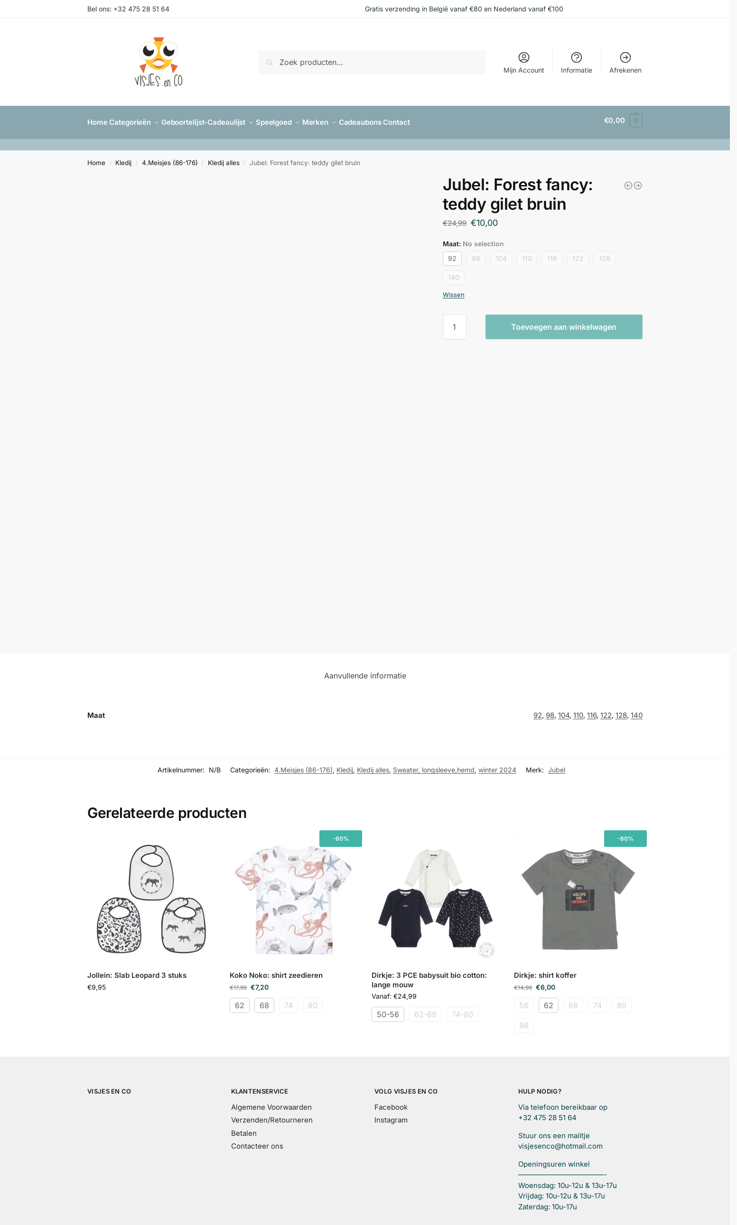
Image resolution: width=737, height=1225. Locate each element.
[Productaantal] (454, 322)
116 (552, 254)
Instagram (391, 1115)
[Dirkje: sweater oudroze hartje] (628, 181)
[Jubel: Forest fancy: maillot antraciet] (638, 181)
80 (312, 1001)
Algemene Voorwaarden (271, 1102)
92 (452, 254)
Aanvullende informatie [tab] (365, 671)
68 (264, 1001)
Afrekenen (625, 62)
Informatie (576, 62)
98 (476, 254)
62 (239, 1001)
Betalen (244, 1128)
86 (524, 1021)
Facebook (391, 1102)
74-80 (462, 1010)
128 (604, 254)
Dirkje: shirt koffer (545, 970)
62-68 (425, 1010)
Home (96, 158)
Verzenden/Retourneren (272, 1115)
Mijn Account (524, 62)
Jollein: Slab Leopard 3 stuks (137, 970)
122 (578, 254)
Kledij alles (224, 158)
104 (501, 254)
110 (527, 254)
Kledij (123, 158)
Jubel (556, 766)
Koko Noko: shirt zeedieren (276, 970)
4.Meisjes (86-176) (170, 158)
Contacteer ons (257, 1141)
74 (288, 1001)
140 (453, 273)
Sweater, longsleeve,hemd (434, 766)
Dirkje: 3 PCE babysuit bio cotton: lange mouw (429, 975)
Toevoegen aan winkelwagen (563, 322)
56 (524, 1001)
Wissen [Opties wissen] (454, 290)
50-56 (388, 1010)
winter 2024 (497, 766)
